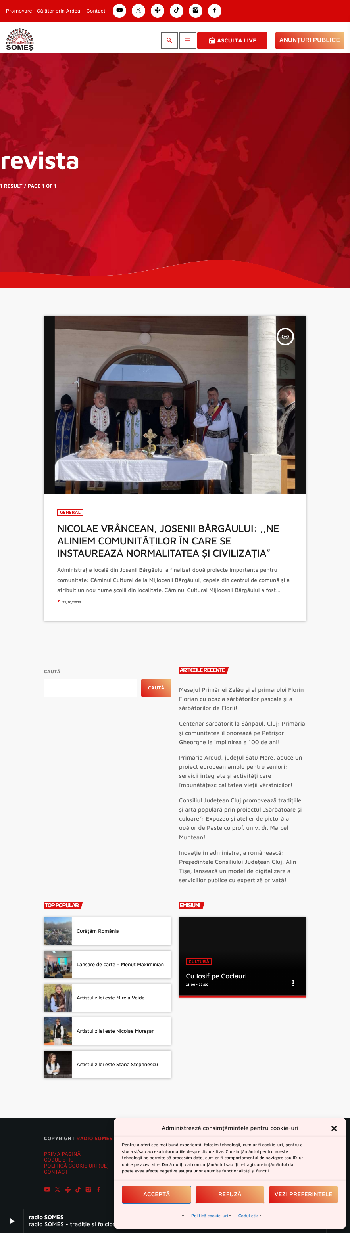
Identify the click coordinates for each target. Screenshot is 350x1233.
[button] (334, 1128)
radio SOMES (94, 1138)
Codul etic (248, 1215)
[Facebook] (99, 1191)
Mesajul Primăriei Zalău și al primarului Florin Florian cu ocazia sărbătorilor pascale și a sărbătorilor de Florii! (241, 699)
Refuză (230, 1194)
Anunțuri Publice (309, 40)
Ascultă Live (232, 40)
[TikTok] (78, 1191)
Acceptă (156, 1194)
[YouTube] (47, 1191)
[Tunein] (68, 1191)
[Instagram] (88, 1191)
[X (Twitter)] (57, 1191)
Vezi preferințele (304, 1194)
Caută (52, 671)
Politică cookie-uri (209, 1215)
